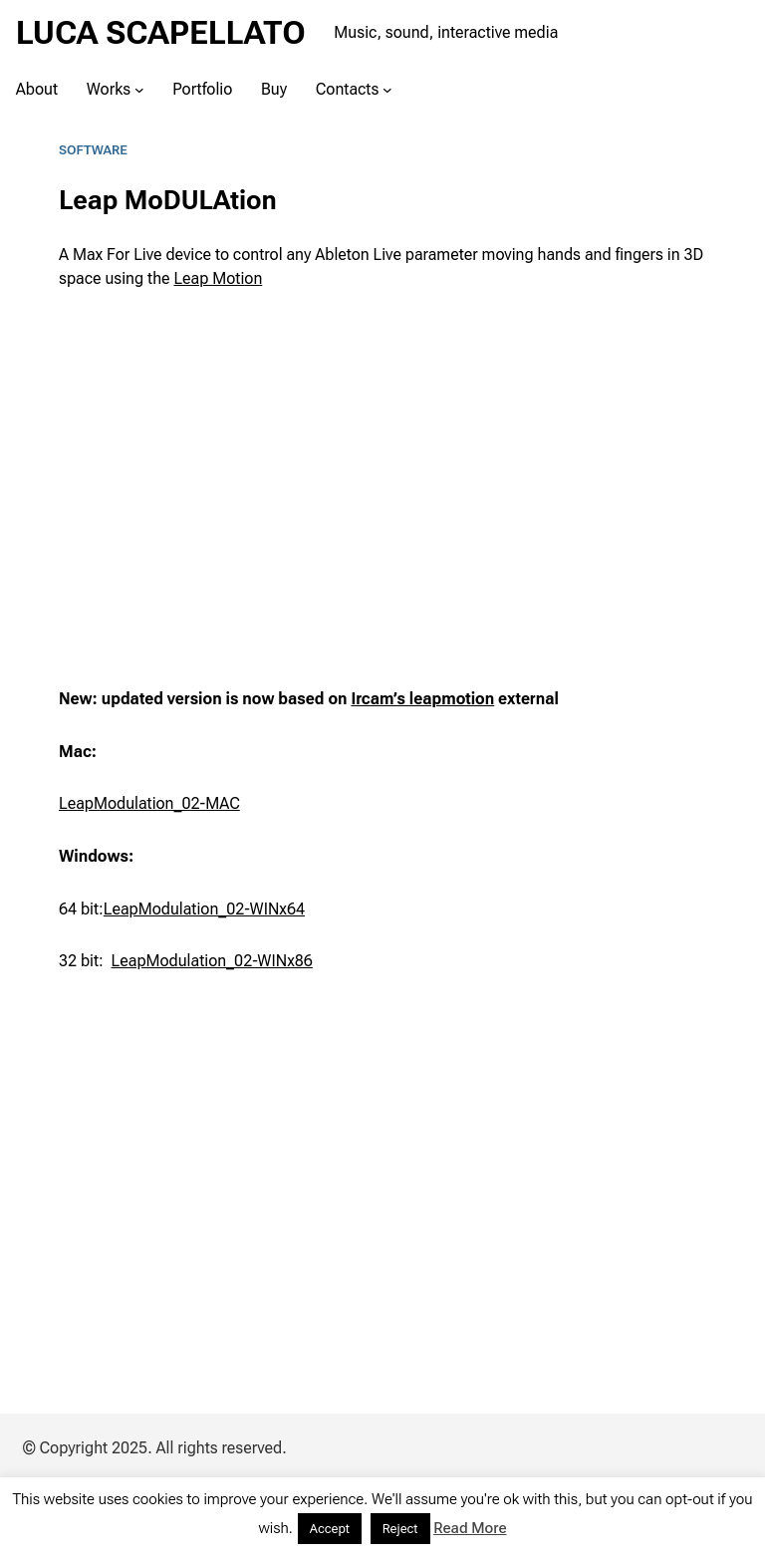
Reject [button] (400, 1528)
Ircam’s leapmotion (422, 698)
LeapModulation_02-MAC (149, 803)
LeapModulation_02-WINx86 (212, 960)
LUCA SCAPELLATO (161, 33)
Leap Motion (217, 278)
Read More (469, 1528)
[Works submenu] (139, 89)
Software (93, 149)
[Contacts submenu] (387, 89)
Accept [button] (330, 1528)
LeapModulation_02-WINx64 (204, 909)
